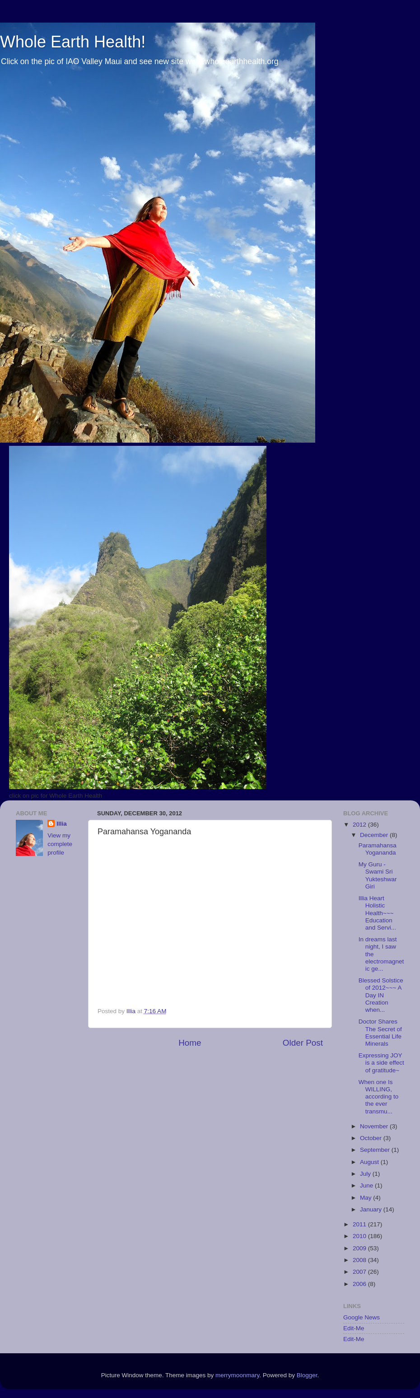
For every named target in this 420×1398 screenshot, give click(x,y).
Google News (361, 1317)
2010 (360, 1236)
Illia (61, 823)
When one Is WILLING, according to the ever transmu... (379, 1097)
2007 (360, 1271)
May (366, 1197)
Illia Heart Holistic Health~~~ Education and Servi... (377, 913)
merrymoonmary (237, 1375)
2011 (360, 1224)
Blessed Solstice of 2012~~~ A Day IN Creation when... (381, 995)
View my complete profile (59, 844)
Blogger (307, 1375)
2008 (360, 1260)
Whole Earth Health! (72, 42)
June (367, 1185)
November (375, 1126)
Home (189, 1042)
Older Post (303, 1042)
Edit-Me (353, 1328)
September (376, 1149)
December (375, 835)
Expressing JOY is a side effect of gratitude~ (381, 1062)
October (371, 1138)
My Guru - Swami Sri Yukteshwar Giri (378, 875)
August (370, 1162)
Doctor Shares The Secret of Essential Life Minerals (380, 1032)
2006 (360, 1284)
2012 (360, 824)
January (371, 1209)
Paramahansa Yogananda (378, 849)
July (366, 1173)
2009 (360, 1248)
